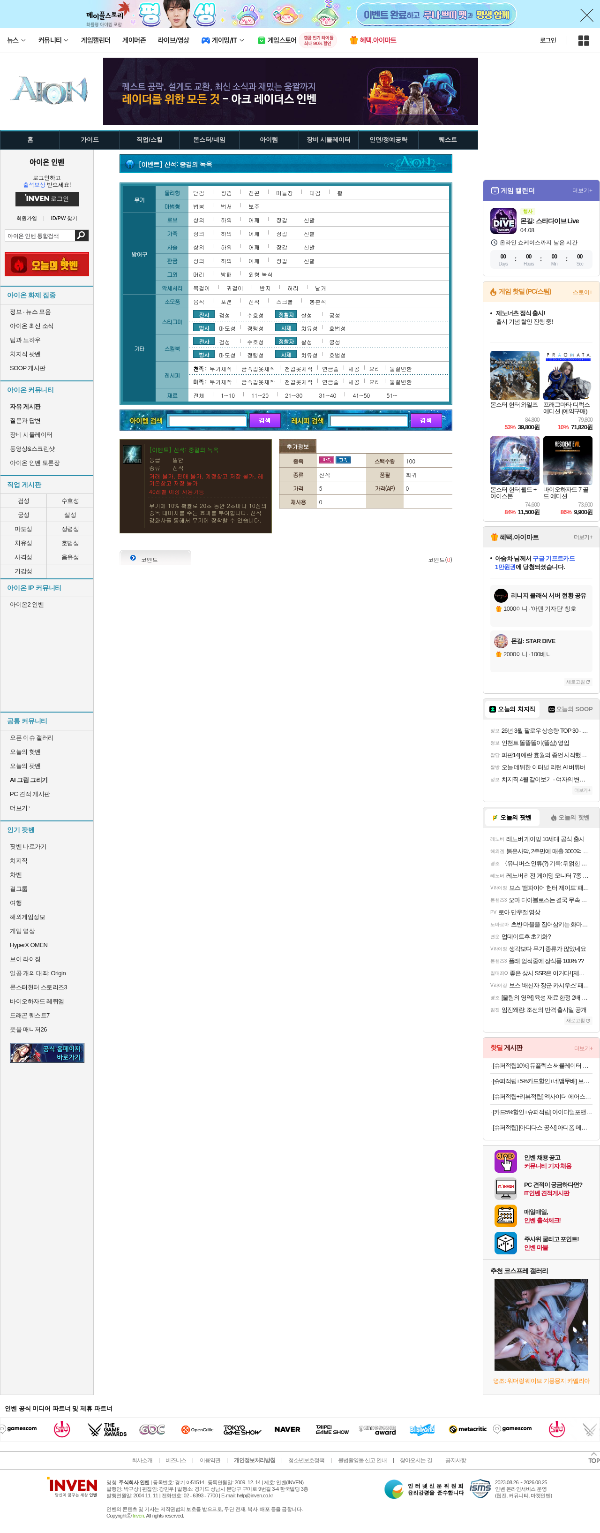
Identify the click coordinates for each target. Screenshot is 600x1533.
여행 (16, 903)
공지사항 (455, 1460)
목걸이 (201, 288)
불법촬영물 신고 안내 (362, 1460)
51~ (392, 395)
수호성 (70, 500)
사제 (286, 327)
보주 (254, 206)
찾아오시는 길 (416, 1460)
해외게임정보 (27, 917)
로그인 (548, 40)
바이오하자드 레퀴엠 (37, 1001)
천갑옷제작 (299, 368)
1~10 (228, 395)
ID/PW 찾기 (64, 218)
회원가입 (26, 218)
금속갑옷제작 (258, 368)
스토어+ (582, 292)
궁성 (24, 514)
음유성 (70, 557)
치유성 (23, 542)
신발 (309, 220)
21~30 (293, 395)
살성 (70, 514)
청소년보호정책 (306, 1460)
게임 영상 (22, 931)
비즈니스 (175, 1460)
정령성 (70, 528)
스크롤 (284, 301)
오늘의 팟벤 (25, 766)
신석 (254, 301)
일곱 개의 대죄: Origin (38, 973)
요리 (374, 368)
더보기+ (582, 190)
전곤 (254, 193)
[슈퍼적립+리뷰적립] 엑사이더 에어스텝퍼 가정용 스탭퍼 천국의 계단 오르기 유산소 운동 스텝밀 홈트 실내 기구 (542, 1096)
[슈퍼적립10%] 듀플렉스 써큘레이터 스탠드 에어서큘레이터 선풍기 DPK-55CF (542, 1065)
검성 (24, 500)
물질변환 (401, 368)
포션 (226, 301)
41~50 (361, 395)
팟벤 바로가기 (28, 846)
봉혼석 (317, 301)
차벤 (16, 875)
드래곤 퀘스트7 (30, 1015)
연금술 (330, 368)
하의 (226, 220)
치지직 (19, 861)
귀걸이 (234, 288)
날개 (320, 288)
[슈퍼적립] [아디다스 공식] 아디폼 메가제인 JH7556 (542, 1127)
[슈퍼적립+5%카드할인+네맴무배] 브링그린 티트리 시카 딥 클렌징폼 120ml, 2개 (542, 1081)
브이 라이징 (25, 959)
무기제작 (221, 368)
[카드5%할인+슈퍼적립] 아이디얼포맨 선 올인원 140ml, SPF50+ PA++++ (542, 1112)
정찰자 (286, 314)
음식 (198, 301)
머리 (198, 274)
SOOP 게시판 (27, 368)
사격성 (23, 557)
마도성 (23, 528)
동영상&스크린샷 (32, 449)
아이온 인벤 (47, 162)
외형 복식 (260, 274)
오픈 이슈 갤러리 (32, 738)
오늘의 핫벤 (25, 752)
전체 (198, 395)
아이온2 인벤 (27, 604)
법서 (226, 206)
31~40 (327, 395)
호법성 (70, 542)
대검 (315, 193)
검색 (82, 235)
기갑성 (23, 571)
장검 (226, 193)
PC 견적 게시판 (30, 794)
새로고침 (575, 681)
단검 (198, 193)
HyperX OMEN (28, 945)
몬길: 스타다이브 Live (549, 221)
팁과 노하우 (25, 340)
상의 (198, 220)
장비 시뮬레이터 (31, 435)
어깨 (254, 220)
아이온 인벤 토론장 (35, 463)
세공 (354, 368)
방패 (226, 274)
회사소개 (142, 1460)
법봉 (198, 206)
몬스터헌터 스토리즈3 (38, 987)
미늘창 (284, 193)
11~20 (260, 395)
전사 (204, 314)
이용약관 (210, 1460)
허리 (293, 288)
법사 (204, 327)
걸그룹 (19, 889)
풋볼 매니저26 (28, 1029)
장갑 (281, 220)
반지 (265, 288)
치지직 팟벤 (25, 354)
